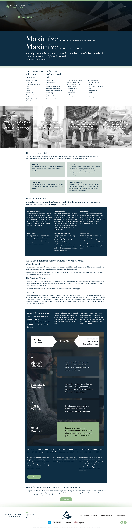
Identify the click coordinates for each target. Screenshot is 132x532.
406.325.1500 (29, 512)
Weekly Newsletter (107, 515)
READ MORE (66, 499)
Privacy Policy (121, 515)
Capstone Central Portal (88, 515)
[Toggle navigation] (124, 5)
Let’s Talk (34, 477)
